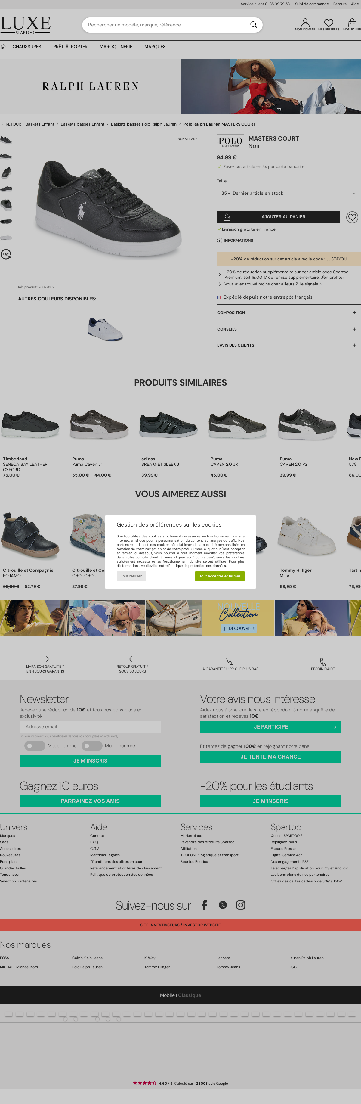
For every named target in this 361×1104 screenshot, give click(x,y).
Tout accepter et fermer (219, 576)
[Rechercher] (254, 25)
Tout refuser (131, 576)
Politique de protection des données (197, 566)
